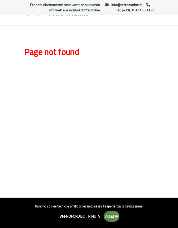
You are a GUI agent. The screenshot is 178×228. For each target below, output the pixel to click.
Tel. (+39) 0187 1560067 (135, 8)
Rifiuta (94, 216)
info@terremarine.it (123, 4)
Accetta (111, 216)
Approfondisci (72, 216)
